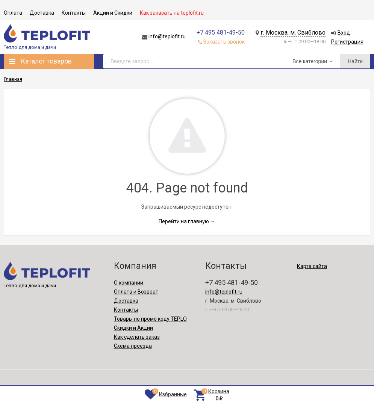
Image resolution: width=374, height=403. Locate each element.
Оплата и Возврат (136, 292)
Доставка (42, 13)
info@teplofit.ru (167, 36)
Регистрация (347, 42)
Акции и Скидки (112, 13)
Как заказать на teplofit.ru (172, 13)
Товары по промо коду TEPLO (150, 319)
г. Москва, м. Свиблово (293, 32)
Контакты (74, 13)
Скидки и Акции (133, 328)
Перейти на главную (184, 221)
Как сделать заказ (137, 337)
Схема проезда (133, 346)
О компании (128, 283)
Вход (344, 33)
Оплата (13, 13)
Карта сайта (312, 266)
